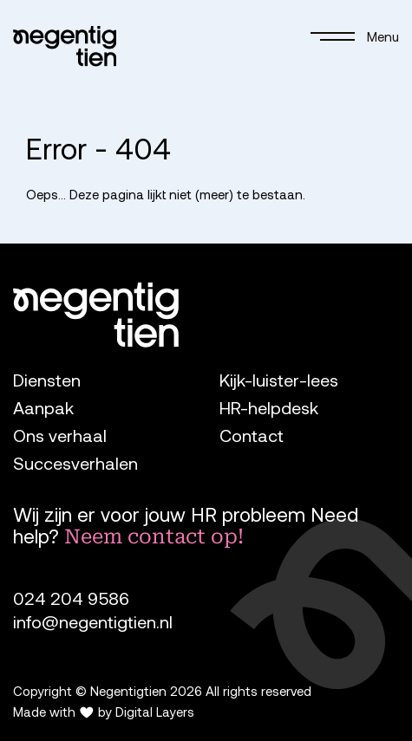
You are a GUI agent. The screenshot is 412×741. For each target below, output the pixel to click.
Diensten (47, 380)
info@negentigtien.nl (93, 622)
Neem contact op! (154, 536)
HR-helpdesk (268, 408)
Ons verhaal (60, 435)
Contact (251, 435)
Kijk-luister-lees (278, 380)
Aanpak (43, 408)
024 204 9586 (71, 598)
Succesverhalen (75, 463)
